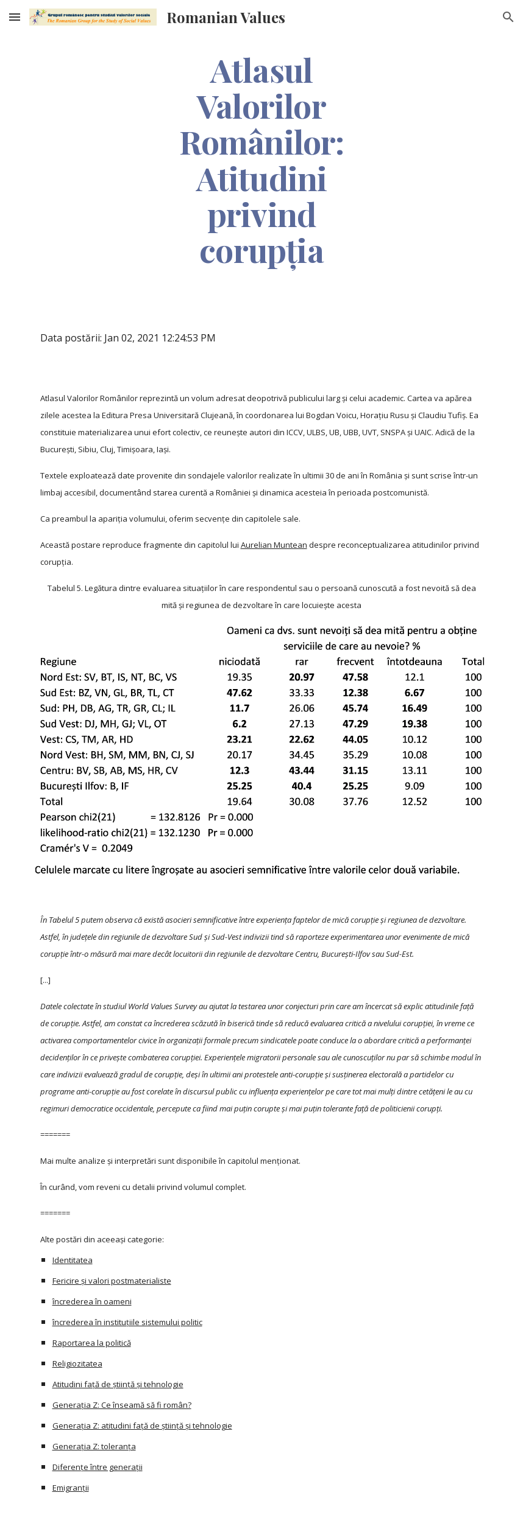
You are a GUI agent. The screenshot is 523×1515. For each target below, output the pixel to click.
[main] (262, 159)
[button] (14, 16)
